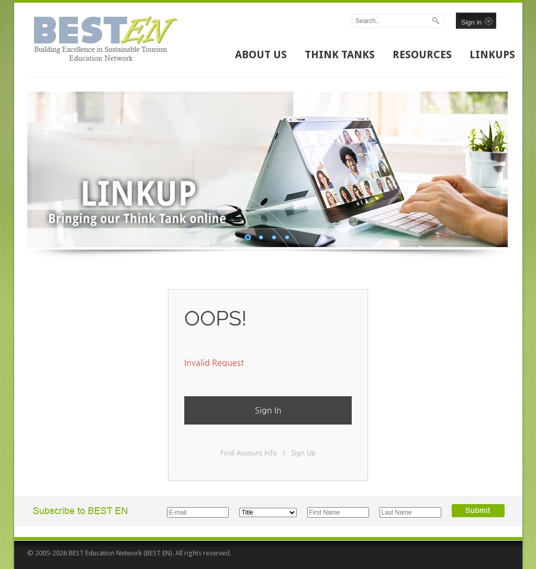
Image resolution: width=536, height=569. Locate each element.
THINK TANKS (340, 54)
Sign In (268, 410)
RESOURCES (422, 54)
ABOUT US (261, 54)
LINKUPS (492, 54)
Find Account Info (248, 452)
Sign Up (303, 452)
